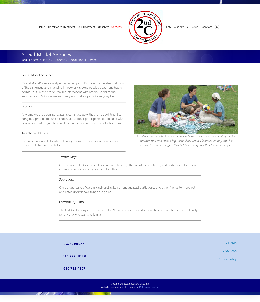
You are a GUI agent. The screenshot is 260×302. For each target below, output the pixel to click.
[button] (217, 27)
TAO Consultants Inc (149, 287)
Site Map (231, 251)
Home (232, 243)
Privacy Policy (227, 259)
